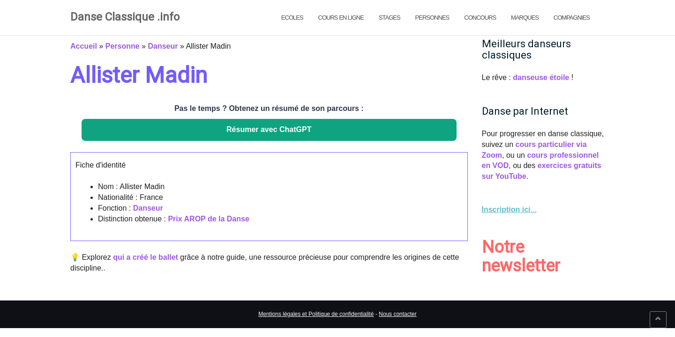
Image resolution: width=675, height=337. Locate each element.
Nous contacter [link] (398, 314)
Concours (480, 17)
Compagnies (572, 17)
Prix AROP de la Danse (208, 219)
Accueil (83, 46)
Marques (525, 17)
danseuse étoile (541, 77)
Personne (122, 46)
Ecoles (292, 17)
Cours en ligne (341, 17)
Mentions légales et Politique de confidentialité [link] (316, 314)
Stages (389, 17)
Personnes (432, 17)
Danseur (163, 46)
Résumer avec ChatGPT (268, 129)
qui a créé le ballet (145, 257)
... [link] (509, 209)
